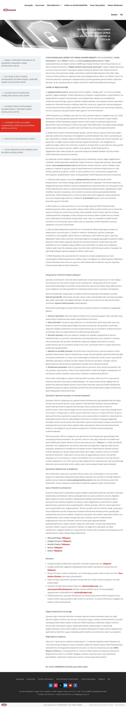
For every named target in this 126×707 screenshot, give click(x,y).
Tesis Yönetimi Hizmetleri (67, 679)
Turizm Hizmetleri (45, 679)
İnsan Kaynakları (97, 5)
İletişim (114, 15)
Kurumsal (39, 5)
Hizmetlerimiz (53, 5)
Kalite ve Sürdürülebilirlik (75, 5)
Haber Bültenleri (115, 5)
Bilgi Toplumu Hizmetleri (98, 705)
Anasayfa (28, 5)
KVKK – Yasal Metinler (117, 705)
